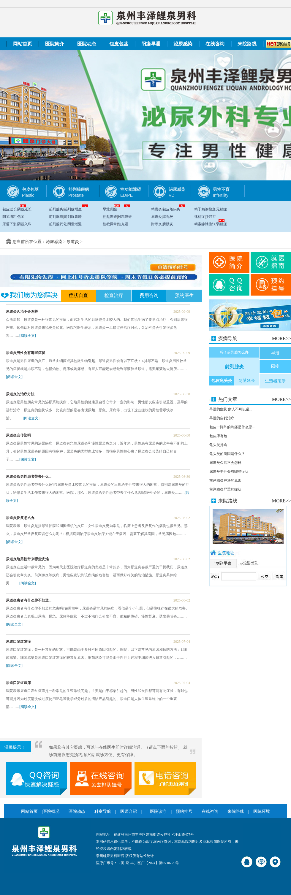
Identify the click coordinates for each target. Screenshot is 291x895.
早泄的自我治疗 (221, 418)
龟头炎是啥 (218, 445)
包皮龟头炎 (171, 209)
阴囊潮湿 (74, 224)
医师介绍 (128, 811)
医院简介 (54, 43)
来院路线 (247, 43)
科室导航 (102, 811)
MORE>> (281, 338)
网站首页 (22, 43)
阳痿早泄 (150, 43)
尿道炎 (156, 217)
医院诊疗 (158, 811)
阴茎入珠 (24, 224)
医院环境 (261, 811)
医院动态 (86, 43)
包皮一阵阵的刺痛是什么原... (232, 427)
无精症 (221, 209)
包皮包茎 (118, 43)
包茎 (20, 217)
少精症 (210, 217)
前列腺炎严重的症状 (225, 489)
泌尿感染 (182, 43)
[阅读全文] (27, 336)
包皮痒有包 (218, 436)
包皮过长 (9, 209)
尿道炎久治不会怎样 (225, 463)
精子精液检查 (205, 209)
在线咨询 (214, 43)
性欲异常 (110, 224)
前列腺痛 (56, 217)
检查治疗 (113, 295)
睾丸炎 (167, 217)
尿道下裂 (9, 224)
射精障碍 (125, 217)
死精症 (199, 217)
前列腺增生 (73, 209)
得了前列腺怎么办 (234, 352)
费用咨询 (149, 295)
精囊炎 (156, 209)
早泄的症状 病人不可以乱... (230, 409)
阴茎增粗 (9, 217)
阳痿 (114, 209)
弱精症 (221, 224)
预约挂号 (184, 811)
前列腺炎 (56, 209)
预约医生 (184, 295)
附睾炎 (156, 224)
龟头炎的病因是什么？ (227, 454)
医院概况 (51, 811)
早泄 (106, 209)
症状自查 (78, 295)
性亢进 (123, 224)
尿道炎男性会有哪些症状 (229, 471)
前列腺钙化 (58, 224)
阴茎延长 (24, 209)
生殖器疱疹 (275, 381)
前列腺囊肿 (73, 217)
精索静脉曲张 (205, 224)
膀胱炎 (167, 224)
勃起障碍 (110, 217)
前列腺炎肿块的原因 (225, 480)
